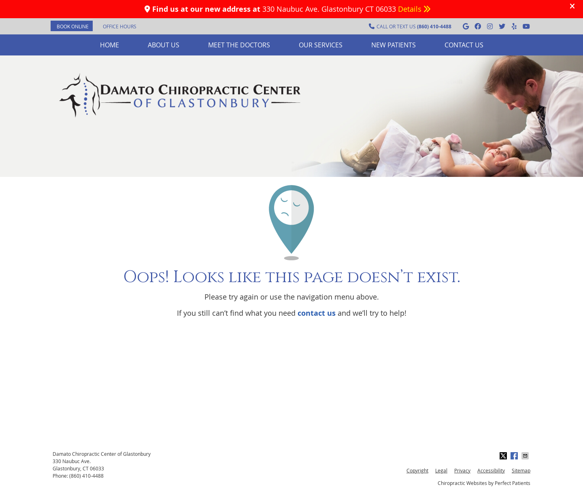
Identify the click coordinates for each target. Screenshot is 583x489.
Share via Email (525, 455)
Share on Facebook (515, 455)
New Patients (393, 44)
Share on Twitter (504, 455)
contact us (317, 313)
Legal (441, 470)
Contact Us (464, 44)
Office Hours (119, 26)
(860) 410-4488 (86, 475)
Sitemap (521, 470)
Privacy (462, 470)
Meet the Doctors (239, 44)
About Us (163, 44)
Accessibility (491, 470)
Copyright (417, 470)
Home (109, 44)
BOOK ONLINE (73, 26)
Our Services (321, 44)
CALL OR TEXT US (410, 26)
